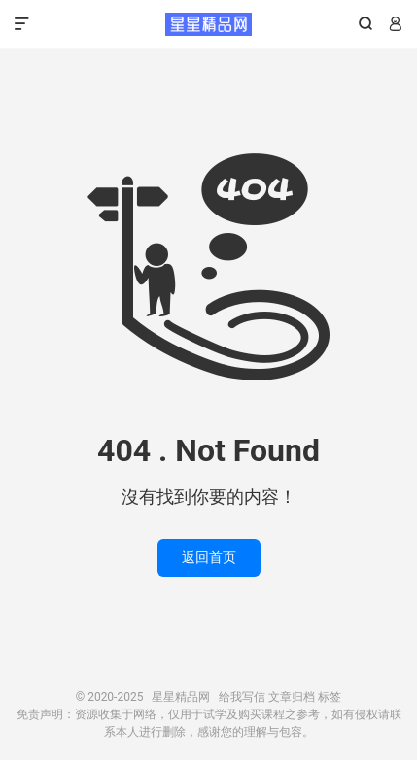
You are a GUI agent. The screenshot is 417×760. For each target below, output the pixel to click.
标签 (329, 697)
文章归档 (291, 697)
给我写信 (242, 697)
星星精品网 (208, 24)
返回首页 (209, 557)
